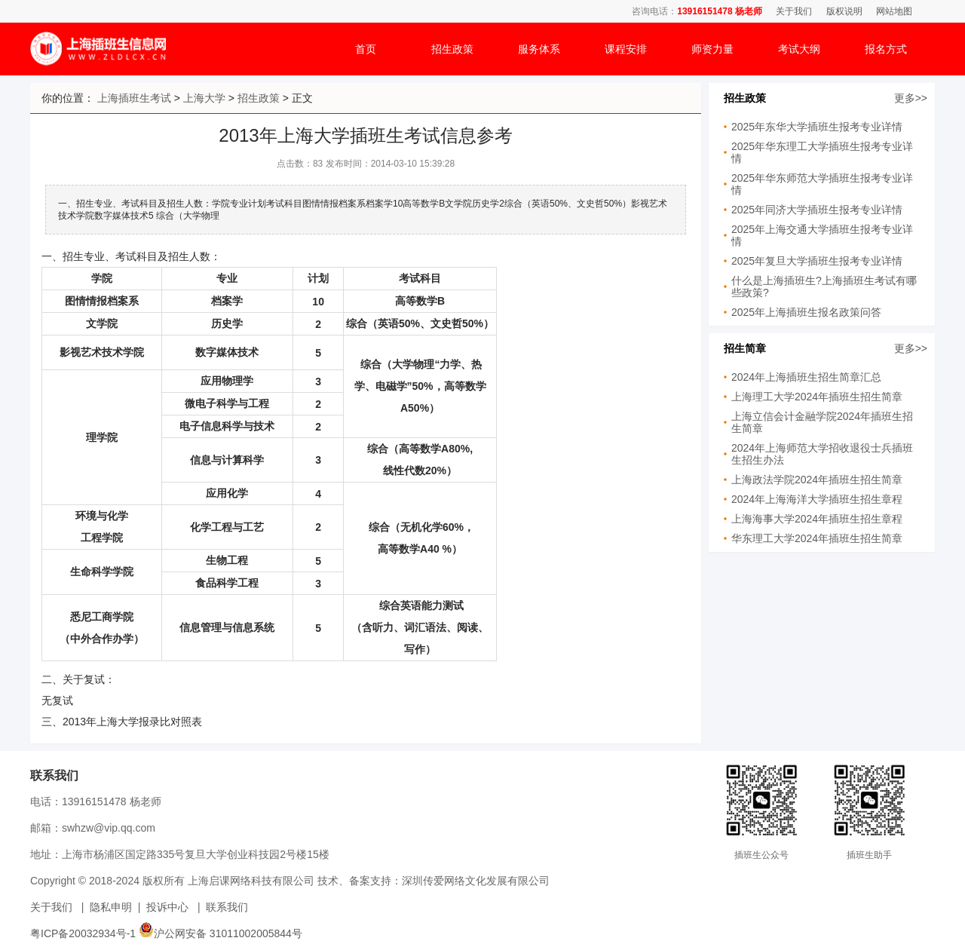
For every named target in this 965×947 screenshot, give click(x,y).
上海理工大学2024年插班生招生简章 (816, 397)
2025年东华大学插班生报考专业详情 (816, 127)
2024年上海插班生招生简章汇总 (806, 377)
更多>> (910, 98)
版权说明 (844, 11)
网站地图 (894, 11)
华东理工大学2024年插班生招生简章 (816, 538)
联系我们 (227, 907)
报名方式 (886, 49)
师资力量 (712, 49)
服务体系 (539, 49)
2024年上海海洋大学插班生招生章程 (816, 499)
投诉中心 (167, 907)
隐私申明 (111, 907)
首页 (365, 49)
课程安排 (626, 49)
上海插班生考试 (134, 98)
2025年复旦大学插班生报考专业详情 (816, 261)
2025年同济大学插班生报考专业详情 (816, 210)
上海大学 (204, 98)
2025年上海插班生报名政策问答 (806, 312)
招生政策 (452, 49)
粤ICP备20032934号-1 (83, 933)
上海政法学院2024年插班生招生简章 (816, 480)
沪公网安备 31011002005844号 (220, 933)
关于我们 (794, 11)
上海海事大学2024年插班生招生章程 (816, 519)
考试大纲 (799, 49)
